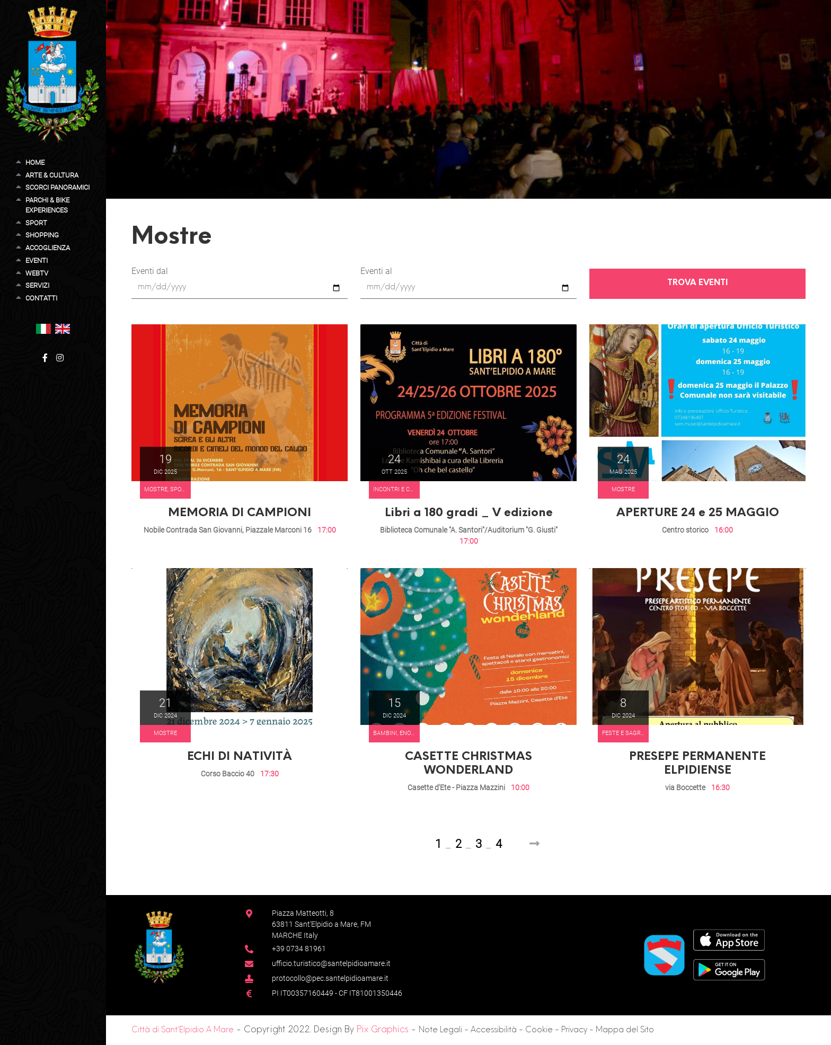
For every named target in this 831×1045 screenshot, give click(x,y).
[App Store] (729, 940)
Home (35, 162)
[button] (43, 328)
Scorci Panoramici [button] (57, 187)
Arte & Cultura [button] (51, 175)
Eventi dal (149, 271)
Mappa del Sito (625, 1030)
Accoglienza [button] (47, 248)
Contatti (41, 298)
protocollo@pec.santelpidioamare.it (330, 978)
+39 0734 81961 (299, 948)
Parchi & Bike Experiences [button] (47, 205)
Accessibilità (494, 1030)
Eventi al (376, 271)
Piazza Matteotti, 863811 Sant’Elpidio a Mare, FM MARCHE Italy (321, 924)
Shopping (42, 235)
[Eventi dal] (239, 288)
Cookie (539, 1030)
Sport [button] (36, 223)
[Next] (534, 844)
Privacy (574, 1030)
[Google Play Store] (729, 969)
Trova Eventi (697, 283)
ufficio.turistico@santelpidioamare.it (331, 963)
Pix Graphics (383, 1030)
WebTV (36, 273)
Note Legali (440, 1030)
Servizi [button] (37, 285)
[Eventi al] (468, 288)
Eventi (36, 260)
